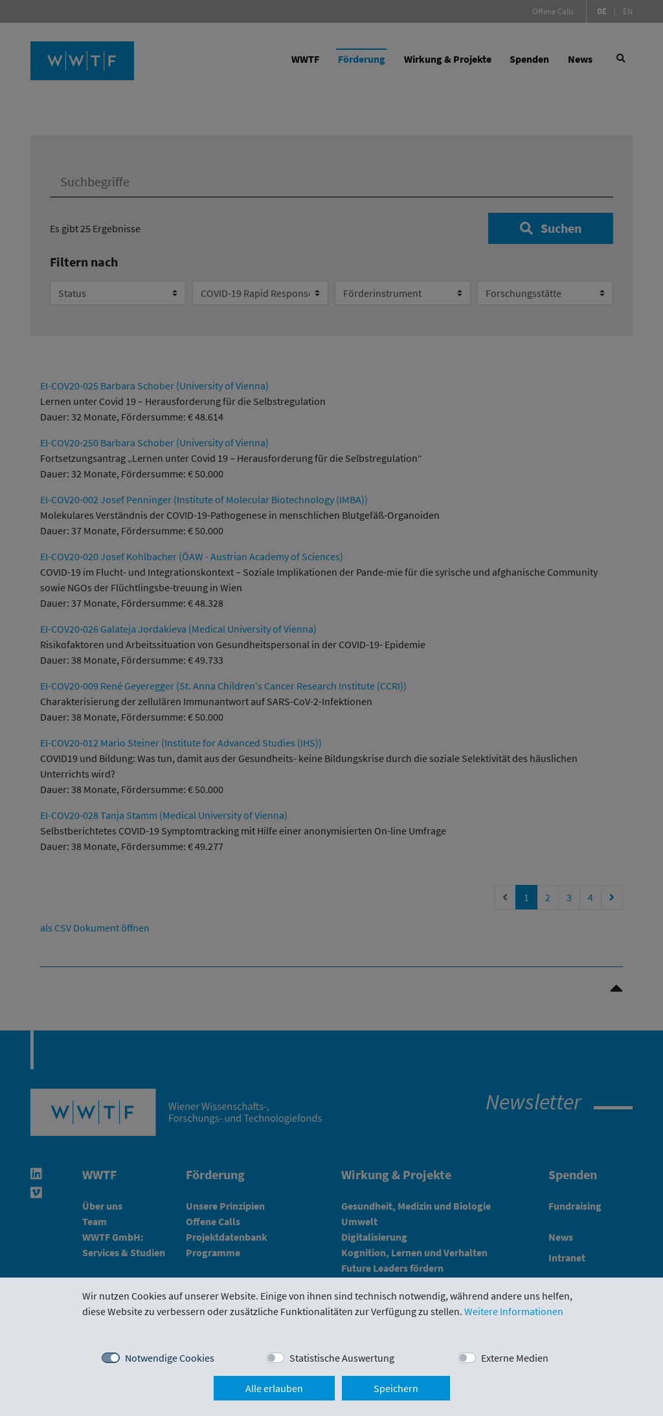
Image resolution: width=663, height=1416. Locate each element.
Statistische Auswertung (341, 1357)
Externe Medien (514, 1357)
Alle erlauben (274, 1388)
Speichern (396, 1388)
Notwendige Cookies (169, 1357)
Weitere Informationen (513, 1311)
